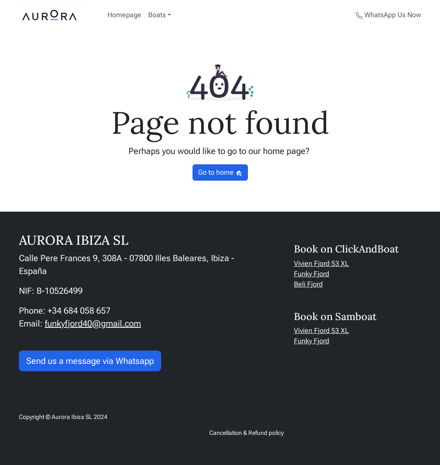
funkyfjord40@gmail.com (93, 323)
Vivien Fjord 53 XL (321, 263)
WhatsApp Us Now (388, 15)
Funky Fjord (311, 274)
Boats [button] (157, 15)
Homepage (124, 15)
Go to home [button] (220, 172)
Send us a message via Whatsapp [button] (90, 361)
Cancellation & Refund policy (246, 432)
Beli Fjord (308, 284)
